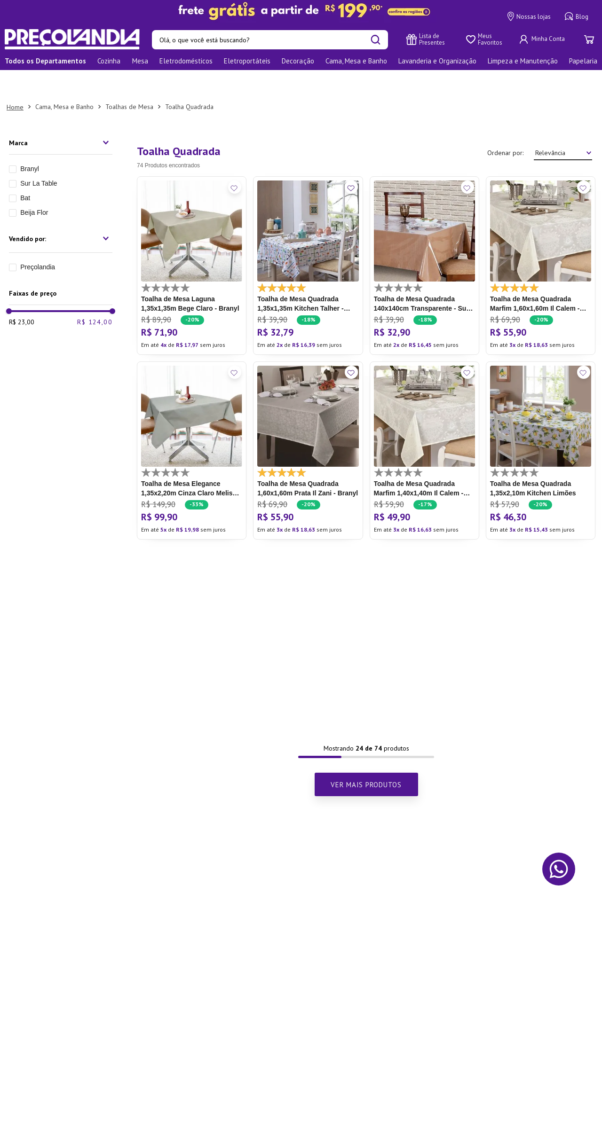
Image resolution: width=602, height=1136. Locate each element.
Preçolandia (37, 240)
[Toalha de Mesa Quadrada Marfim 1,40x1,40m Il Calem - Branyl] (424, 424)
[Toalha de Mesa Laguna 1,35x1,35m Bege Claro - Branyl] (191, 239)
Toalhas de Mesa (129, 80)
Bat (25, 171)
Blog (576, 16)
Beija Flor (34, 185)
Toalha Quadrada (189, 80)
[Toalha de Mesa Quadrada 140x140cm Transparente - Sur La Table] (424, 239)
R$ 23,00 (21, 295)
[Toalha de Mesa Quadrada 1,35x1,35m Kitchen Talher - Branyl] (307, 239)
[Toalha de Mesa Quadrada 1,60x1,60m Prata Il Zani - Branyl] (307, 424)
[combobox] (270, 39)
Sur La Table (38, 156)
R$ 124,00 (94, 295)
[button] (60, 116)
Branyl (29, 142)
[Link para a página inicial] (15, 80)
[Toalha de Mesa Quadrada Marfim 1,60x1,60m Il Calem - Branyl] (540, 239)
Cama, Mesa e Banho (64, 80)
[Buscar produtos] (375, 40)
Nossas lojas (529, 16)
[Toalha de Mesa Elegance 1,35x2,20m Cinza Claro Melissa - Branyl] (191, 424)
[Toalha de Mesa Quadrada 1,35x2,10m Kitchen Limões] (540, 424)
